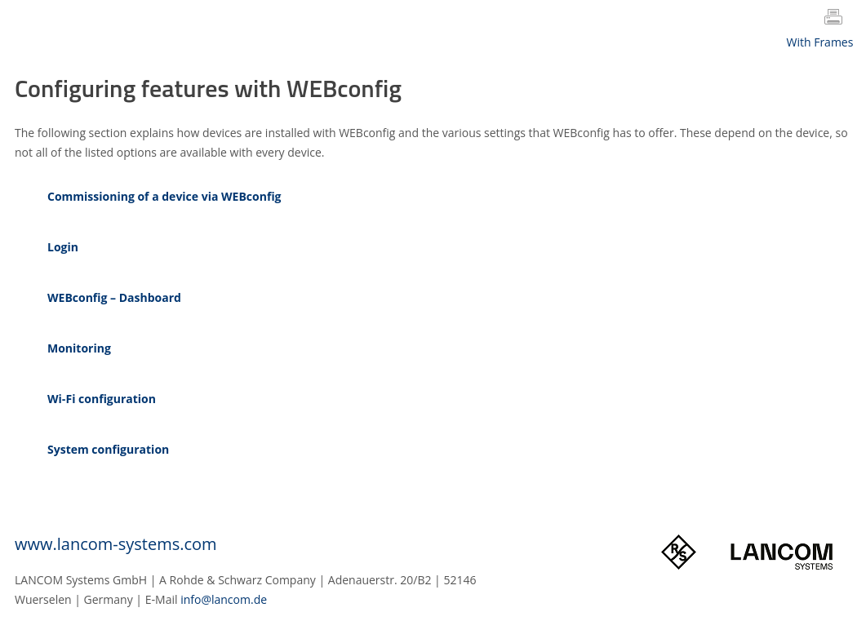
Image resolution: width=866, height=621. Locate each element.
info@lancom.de (223, 599)
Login (62, 247)
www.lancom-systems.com (116, 544)
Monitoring (79, 348)
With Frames (820, 42)
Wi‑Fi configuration (101, 398)
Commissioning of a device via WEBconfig (164, 196)
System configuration (108, 449)
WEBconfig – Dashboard (114, 297)
